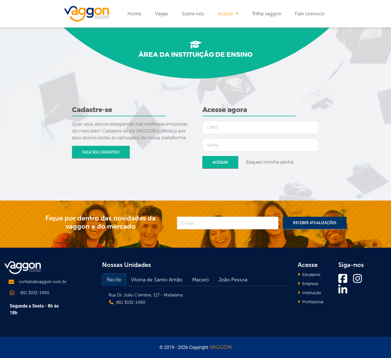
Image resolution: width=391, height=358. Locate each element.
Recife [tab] (114, 280)
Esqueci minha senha (270, 162)
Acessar (220, 162)
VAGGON (221, 347)
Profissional (311, 301)
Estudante (309, 274)
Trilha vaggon (266, 13)
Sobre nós (193, 13)
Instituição (309, 292)
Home (134, 13)
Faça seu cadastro (101, 152)
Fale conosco (310, 13)
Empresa (308, 283)
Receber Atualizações (314, 223)
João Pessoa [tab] (232, 280)
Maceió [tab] (200, 280)
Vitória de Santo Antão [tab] (156, 280)
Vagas (161, 13)
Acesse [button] (226, 13)
